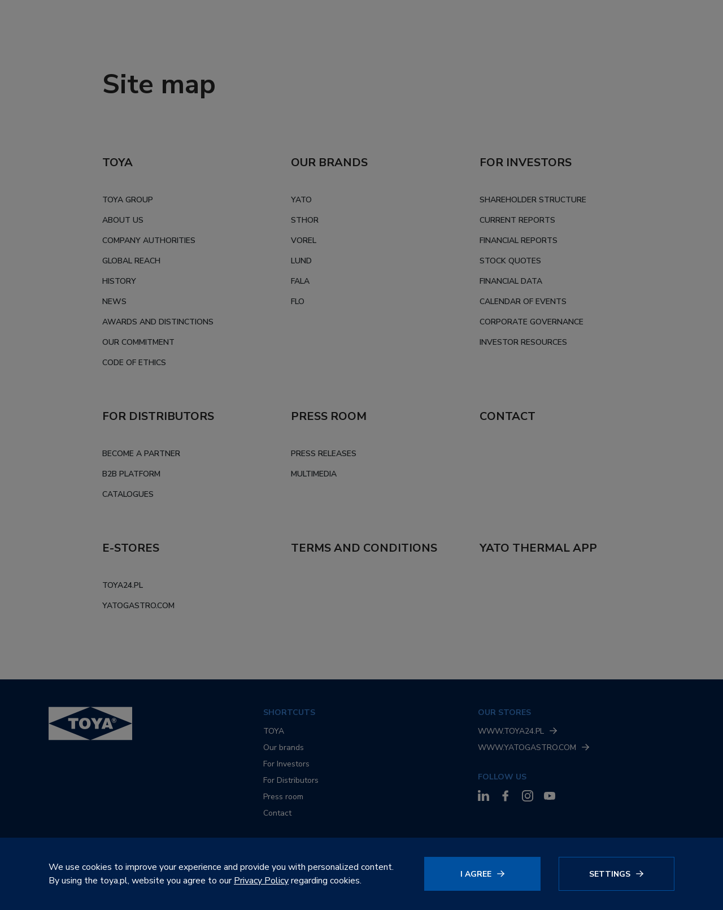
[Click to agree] (482, 874)
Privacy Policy (261, 880)
